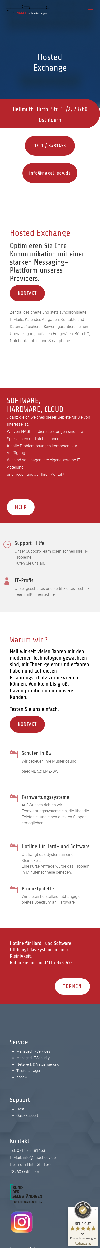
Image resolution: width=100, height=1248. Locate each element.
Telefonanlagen (28, 1071)
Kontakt (27, 293)
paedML (23, 1077)
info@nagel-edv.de (29, 173)
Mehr (21, 507)
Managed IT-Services (33, 1051)
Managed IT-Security (33, 1058)
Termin (72, 986)
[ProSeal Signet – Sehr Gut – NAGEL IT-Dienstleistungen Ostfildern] (83, 1220)
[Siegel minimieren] (95, 1209)
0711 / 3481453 (35, 146)
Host (20, 1109)
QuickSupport (27, 1115)
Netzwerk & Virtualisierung (37, 1064)
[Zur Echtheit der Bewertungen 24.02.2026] (83, 1243)
